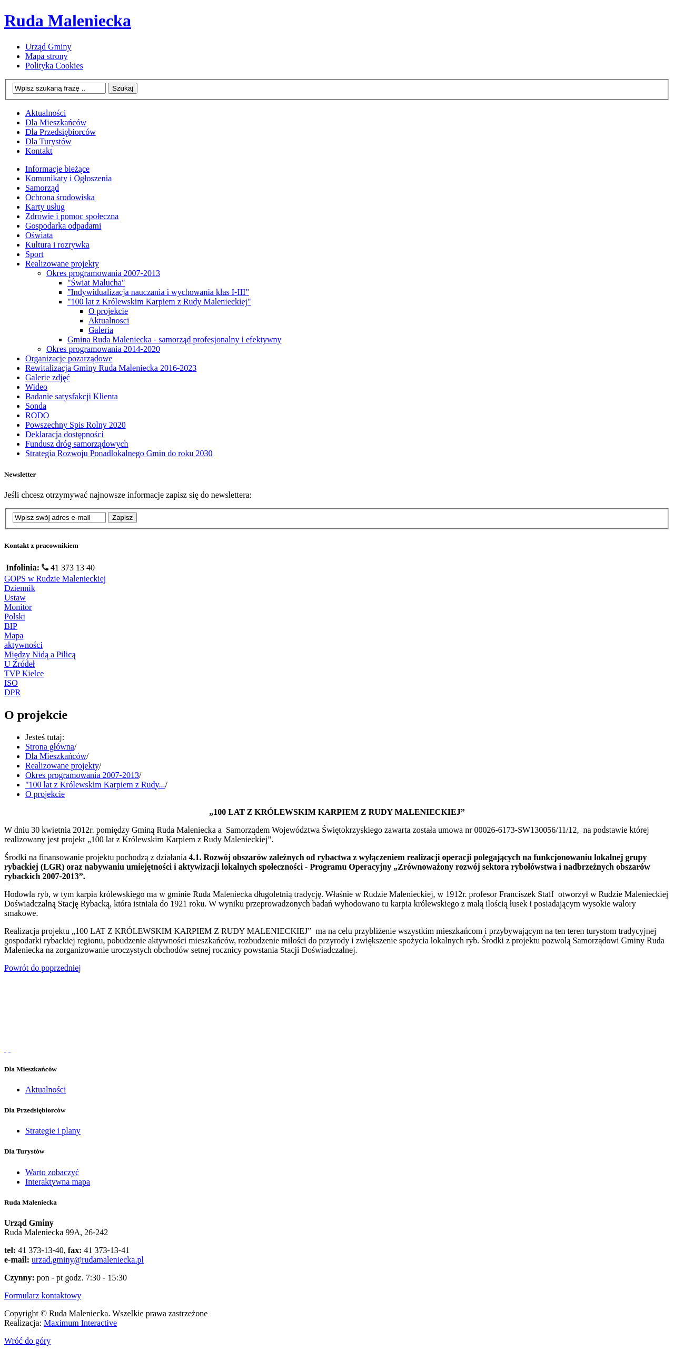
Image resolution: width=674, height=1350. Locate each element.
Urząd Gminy (48, 46)
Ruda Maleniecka (67, 20)
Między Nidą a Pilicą (40, 654)
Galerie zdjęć (47, 377)
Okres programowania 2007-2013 (103, 273)
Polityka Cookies (54, 65)
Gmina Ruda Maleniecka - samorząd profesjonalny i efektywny (174, 339)
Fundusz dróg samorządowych (76, 443)
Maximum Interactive (80, 1322)
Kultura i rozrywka (57, 244)
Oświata (39, 235)
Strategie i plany (53, 1130)
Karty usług (45, 206)
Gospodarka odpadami (63, 225)
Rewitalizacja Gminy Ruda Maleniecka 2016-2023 (110, 367)
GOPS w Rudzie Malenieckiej (55, 578)
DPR (12, 692)
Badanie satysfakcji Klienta (71, 396)
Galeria (100, 330)
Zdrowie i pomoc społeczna (71, 216)
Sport (34, 254)
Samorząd (42, 187)
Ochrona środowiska (60, 197)
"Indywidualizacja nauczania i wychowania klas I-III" (158, 292)
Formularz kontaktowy (42, 1295)
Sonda (35, 405)
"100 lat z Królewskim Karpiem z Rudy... (95, 784)
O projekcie (108, 311)
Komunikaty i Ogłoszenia (68, 178)
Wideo (36, 386)
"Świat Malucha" (96, 282)
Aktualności (45, 1089)
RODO (37, 415)
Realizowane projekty (62, 263)
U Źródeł (19, 663)
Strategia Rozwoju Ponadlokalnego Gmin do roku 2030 (119, 453)
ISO (11, 682)
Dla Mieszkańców (55, 756)
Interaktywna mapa (57, 1181)
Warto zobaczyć (52, 1172)
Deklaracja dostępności (64, 434)
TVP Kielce (24, 673)
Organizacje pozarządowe (68, 358)
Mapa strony (46, 56)
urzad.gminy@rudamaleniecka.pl (88, 1259)
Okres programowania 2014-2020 (103, 348)
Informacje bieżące (57, 168)
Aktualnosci (108, 320)
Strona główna (49, 746)
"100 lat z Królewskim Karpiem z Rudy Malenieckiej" (159, 301)
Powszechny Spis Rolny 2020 (75, 424)
